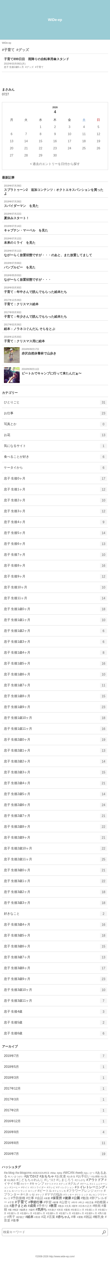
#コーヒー (14, 1187)
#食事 (15, 1220)
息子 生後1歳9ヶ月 (55, 708)
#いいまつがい (15, 1176)
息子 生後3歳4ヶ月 (55, 926)
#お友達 (60, 1176)
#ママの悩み (54, 1194)
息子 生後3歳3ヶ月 (55, 904)
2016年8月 (55, 1144)
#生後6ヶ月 (52, 1213)
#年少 (81, 1202)
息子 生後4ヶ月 (55, 523)
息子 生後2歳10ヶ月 (55, 850)
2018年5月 (55, 1068)
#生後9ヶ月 (91, 1213)
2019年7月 (55, 1057)
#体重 (47, 1198)
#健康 (67, 1198)
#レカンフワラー (98, 1194)
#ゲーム (84, 1183)
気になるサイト (55, 447)
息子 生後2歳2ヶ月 (55, 763)
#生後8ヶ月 (78, 1213)
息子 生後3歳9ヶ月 (55, 980)
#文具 (68, 1206)
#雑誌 (88, 1216)
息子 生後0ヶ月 (55, 480)
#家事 (56, 1202)
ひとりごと (55, 404)
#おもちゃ (47, 1176)
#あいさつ (89, 1173)
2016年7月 (55, 1155)
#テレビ (51, 1187)
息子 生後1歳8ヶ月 (55, 697)
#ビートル (45, 1190)
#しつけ (49, 1179)
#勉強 (85, 1198)
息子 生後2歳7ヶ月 (55, 817)
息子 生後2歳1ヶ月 (55, 752)
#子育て (8, 50)
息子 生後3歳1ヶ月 (55, 882)
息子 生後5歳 (55, 1024)
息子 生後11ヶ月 (55, 600)
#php (59, 1173)
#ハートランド (19, 1191)
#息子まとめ (18, 1205)
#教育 (53, 1205)
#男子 (11, 1216)
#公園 (76, 1198)
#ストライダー (38, 1187)
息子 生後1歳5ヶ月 (55, 665)
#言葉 (51, 1216)
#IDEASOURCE (40, 1173)
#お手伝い (83, 1176)
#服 (10, 1209)
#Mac (53, 1173)
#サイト (25, 1187)
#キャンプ (37, 1183)
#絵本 (29, 1216)
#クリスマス (51, 1183)
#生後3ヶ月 (13, 1213)
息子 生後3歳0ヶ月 (55, 871)
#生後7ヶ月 (65, 1213)
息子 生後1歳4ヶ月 (55, 654)
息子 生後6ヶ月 (55, 545)
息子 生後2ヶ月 (55, 502)
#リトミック (81, 1194)
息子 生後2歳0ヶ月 (55, 741)
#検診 (16, 1209)
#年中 (74, 1202)
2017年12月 (55, 1090)
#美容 (37, 1217)
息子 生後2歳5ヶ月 (55, 795)
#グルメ (73, 1183)
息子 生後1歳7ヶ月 (55, 687)
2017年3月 (55, 1101)
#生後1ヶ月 (91, 1209)
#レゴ (7, 1198)
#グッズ (22, 50)
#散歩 (61, 1206)
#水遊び (52, 1209)
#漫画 (67, 1209)
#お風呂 (11, 1180)
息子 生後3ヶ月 (55, 512)
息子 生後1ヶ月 (55, 491)
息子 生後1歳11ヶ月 (55, 730)
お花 (55, 436)
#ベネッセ (27, 1194)
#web (79, 1172)
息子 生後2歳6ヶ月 (55, 806)
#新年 (75, 1206)
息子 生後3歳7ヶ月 (55, 959)
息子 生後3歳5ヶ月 (55, 937)
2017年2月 (55, 1112)
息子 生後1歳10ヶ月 (55, 719)
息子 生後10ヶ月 (55, 589)
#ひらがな (80, 1180)
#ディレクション (65, 1187)
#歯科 (32, 1209)
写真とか (55, 425)
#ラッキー (68, 1194)
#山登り (65, 1202)
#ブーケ (99, 1191)
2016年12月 (55, 1123)
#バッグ (32, 1191)
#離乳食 (98, 1216)
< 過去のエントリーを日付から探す (55, 164)
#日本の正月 (85, 1206)
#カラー (24, 1183)
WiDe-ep (55, 20)
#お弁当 (71, 1176)
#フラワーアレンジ (80, 1190)
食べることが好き (55, 458)
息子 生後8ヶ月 (55, 567)
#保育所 (56, 1198)
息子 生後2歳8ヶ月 (55, 828)
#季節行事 (35, 1202)
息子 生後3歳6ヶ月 (55, 948)
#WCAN (68, 1172)
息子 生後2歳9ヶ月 (55, 839)
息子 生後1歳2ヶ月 (55, 632)
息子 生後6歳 (55, 1035)
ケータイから (55, 469)
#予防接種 (18, 1198)
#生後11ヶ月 (77, 1209)
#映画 (96, 1205)
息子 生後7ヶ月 (55, 556)
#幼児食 (89, 1202)
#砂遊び (20, 1217)
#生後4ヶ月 (26, 1213)
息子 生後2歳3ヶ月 (55, 774)
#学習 (47, 1202)
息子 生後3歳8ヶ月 (55, 969)
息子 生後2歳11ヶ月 (55, 861)
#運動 (80, 1217)
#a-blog (9, 1172)
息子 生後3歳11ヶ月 (55, 1002)
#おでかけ (31, 1176)
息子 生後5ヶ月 (55, 534)
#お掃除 (95, 1176)
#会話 (39, 1198)
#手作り (42, 1205)
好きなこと (55, 915)
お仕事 (55, 415)
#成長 (32, 1205)
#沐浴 (60, 1209)
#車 (73, 1216)
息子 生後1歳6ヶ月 (55, 676)
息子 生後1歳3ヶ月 (55, 643)
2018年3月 (55, 1079)
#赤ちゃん (63, 1216)
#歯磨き (23, 1209)
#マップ (40, 1194)
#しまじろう (65, 1179)
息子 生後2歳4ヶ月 (55, 784)
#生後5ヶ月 (39, 1213)
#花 (43, 1216)
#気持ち (41, 1209)
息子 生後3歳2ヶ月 (55, 893)
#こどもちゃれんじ (30, 1179)
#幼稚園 (100, 1202)
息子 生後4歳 (55, 1013)
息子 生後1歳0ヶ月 (55, 610)
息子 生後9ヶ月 (55, 578)
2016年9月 (55, 1133)
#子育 (11, 1202)
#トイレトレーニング (90, 1187)
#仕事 (30, 1198)
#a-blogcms (23, 1172)
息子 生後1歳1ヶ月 (55, 621)
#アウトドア (95, 1179)
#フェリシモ (59, 1191)
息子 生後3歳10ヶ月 (55, 991)
